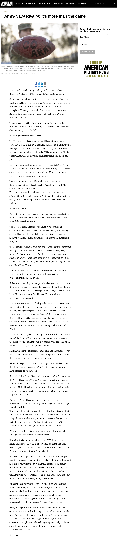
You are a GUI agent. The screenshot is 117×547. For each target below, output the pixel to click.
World (46, 3)
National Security (58, 3)
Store (78, 3)
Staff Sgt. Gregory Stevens (25, 73)
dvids (6, 11)
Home (18, 3)
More (83, 3)
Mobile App (32, 3)
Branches (69, 3)
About (23, 3)
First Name (83, 44)
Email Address (85, 37)
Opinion (40, 3)
